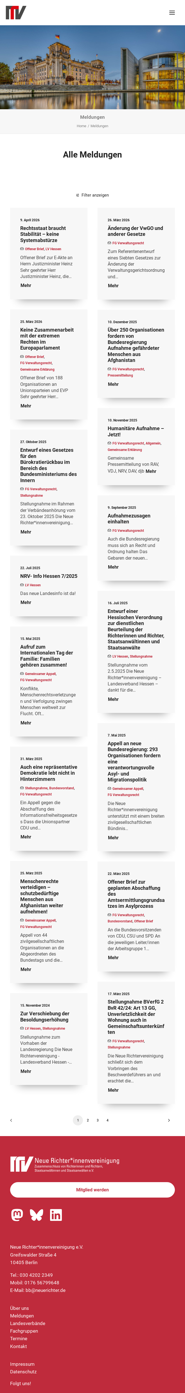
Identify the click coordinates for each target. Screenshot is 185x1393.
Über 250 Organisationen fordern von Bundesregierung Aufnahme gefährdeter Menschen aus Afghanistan (136, 345)
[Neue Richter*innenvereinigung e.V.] (54, 13)
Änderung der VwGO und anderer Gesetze (135, 231)
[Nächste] (167, 1122)
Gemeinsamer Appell (40, 674)
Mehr (26, 285)
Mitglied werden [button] (92, 1190)
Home (81, 126)
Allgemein (153, 443)
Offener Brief (34, 249)
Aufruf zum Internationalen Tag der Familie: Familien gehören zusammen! (46, 656)
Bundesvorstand (61, 788)
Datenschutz (23, 1371)
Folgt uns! (20, 1383)
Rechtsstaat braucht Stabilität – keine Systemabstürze (43, 234)
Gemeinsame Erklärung (37, 369)
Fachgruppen (24, 1331)
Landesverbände (27, 1323)
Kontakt (18, 1346)
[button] (172, 12)
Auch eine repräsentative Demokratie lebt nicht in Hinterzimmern (48, 773)
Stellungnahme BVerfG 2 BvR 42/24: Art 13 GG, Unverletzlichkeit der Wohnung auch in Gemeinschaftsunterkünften (136, 1017)
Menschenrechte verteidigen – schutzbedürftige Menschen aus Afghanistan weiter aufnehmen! (41, 896)
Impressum (22, 1364)
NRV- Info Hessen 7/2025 (48, 576)
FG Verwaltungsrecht (128, 243)
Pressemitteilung (120, 375)
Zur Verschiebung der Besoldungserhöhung (44, 1017)
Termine (18, 1338)
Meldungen (22, 1316)
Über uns (19, 1308)
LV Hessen (53, 249)
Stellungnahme (31, 496)
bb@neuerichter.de (46, 1290)
